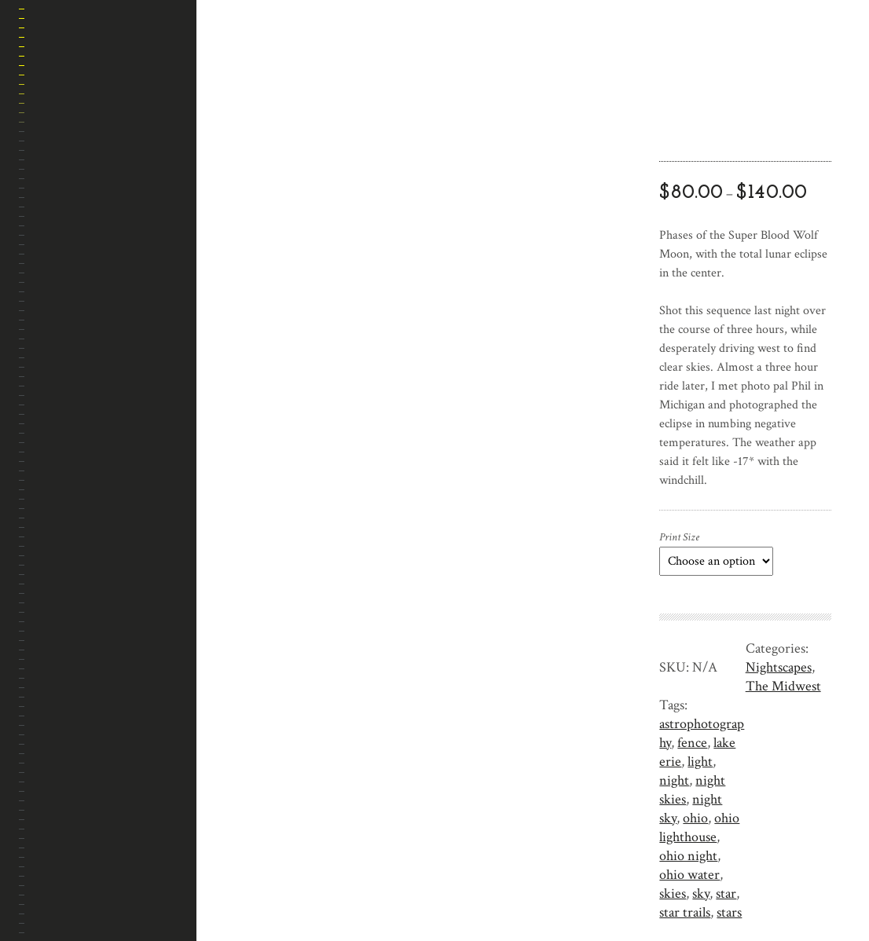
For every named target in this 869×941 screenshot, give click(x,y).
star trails (684, 912)
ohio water (689, 875)
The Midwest (783, 686)
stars (729, 912)
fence (692, 743)
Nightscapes (779, 667)
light (700, 761)
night (674, 780)
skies (672, 893)
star (726, 893)
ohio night (688, 856)
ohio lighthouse (699, 827)
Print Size (679, 537)
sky (701, 893)
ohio (695, 818)
